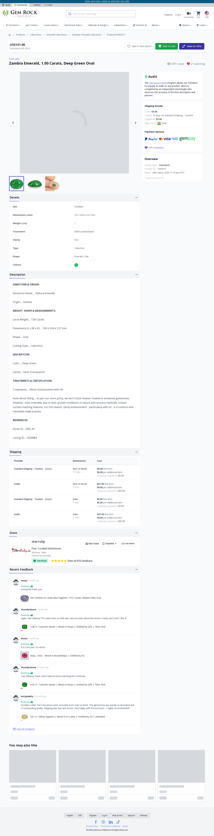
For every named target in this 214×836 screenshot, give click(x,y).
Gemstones (20, 5)
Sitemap (143, 815)
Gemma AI (140, 25)
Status (125, 826)
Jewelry (35, 5)
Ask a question (154, 147)
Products (20, 34)
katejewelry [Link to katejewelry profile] (27, 696)
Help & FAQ (117, 815)
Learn (202, 25)
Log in (178, 14)
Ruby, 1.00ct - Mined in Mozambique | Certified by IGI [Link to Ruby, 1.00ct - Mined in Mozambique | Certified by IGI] (57, 655)
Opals (6, 5)
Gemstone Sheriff (158, 82)
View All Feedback (23, 729)
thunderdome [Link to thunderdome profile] (28, 609)
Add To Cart (166, 46)
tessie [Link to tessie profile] (24, 580)
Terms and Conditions (110, 826)
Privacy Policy (92, 826)
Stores (185, 25)
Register (168, 14)
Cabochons (35, 34)
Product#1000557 (116, 34)
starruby (14, 59)
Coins (48, 5)
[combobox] (101, 13)
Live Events (128, 543)
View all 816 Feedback (71, 560)
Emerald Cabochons (56, 34)
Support (131, 815)
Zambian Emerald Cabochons (87, 34)
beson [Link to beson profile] (24, 638)
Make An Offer (192, 46)
